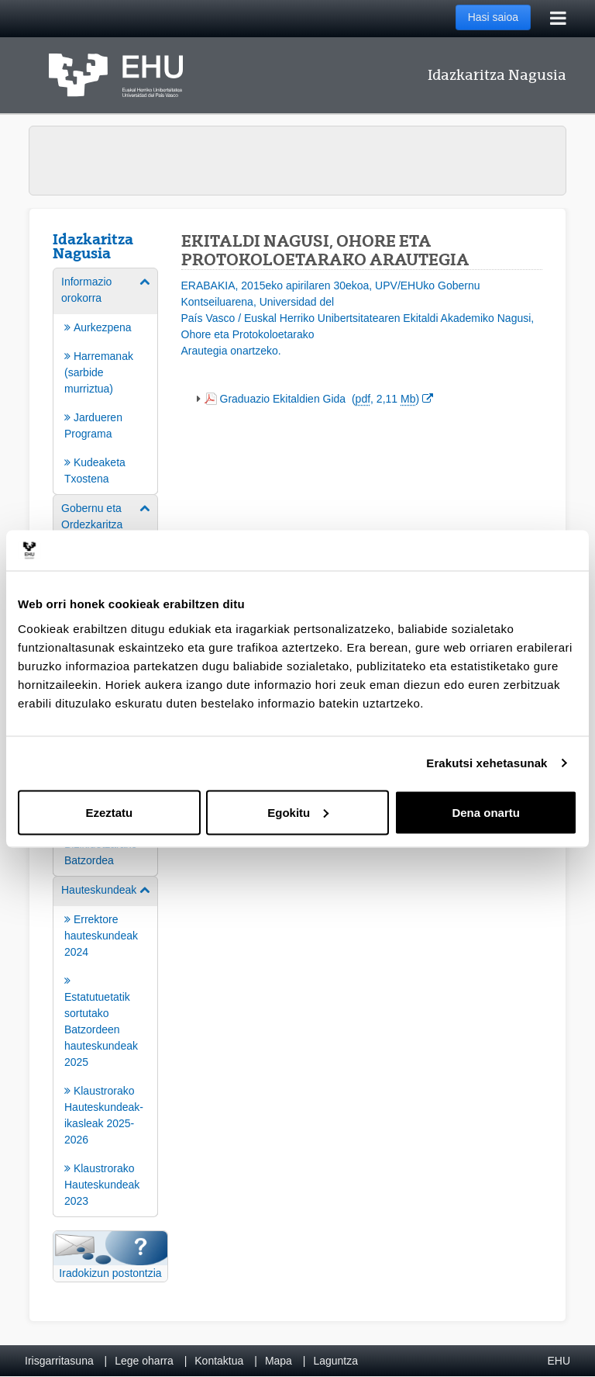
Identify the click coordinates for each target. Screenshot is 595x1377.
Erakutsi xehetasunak (486, 763)
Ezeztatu (108, 811)
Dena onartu (486, 811)
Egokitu (297, 811)
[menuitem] (105, 380)
